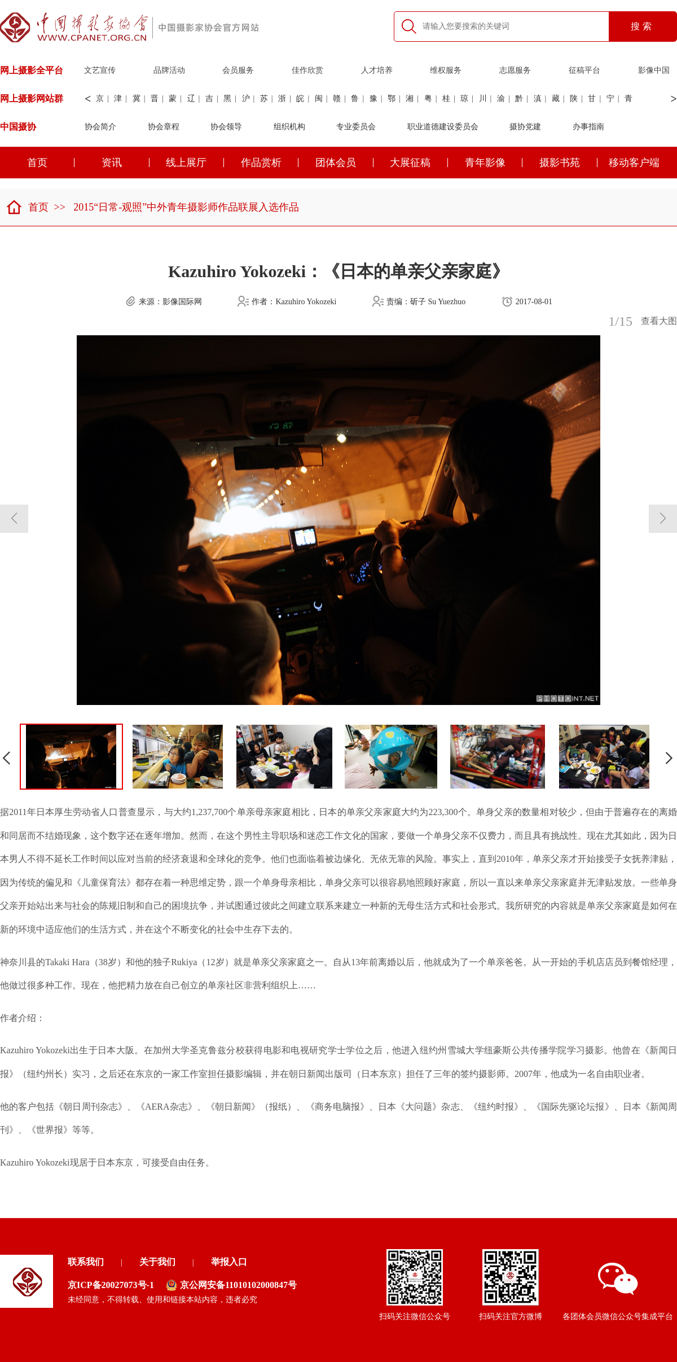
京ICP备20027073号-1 (111, 1285)
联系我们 (86, 1262)
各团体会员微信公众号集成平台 (617, 1292)
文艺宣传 (100, 70)
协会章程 (163, 126)
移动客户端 (634, 162)
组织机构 (289, 126)
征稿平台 (584, 70)
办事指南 (588, 126)
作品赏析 (270, 162)
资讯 (126, 162)
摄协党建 (525, 126)
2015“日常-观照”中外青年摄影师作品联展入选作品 (186, 207)
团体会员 (344, 162)
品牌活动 (169, 70)
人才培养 (377, 70)
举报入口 (229, 1262)
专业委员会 (356, 126)
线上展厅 (195, 162)
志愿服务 (515, 70)
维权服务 (445, 70)
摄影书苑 (568, 162)
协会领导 (226, 126)
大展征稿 (419, 162)
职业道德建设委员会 (442, 126)
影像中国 (654, 70)
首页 (27, 207)
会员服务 (238, 70)
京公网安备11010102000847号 (231, 1285)
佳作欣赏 (307, 70)
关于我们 (157, 1262)
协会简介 (100, 126)
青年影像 (494, 162)
